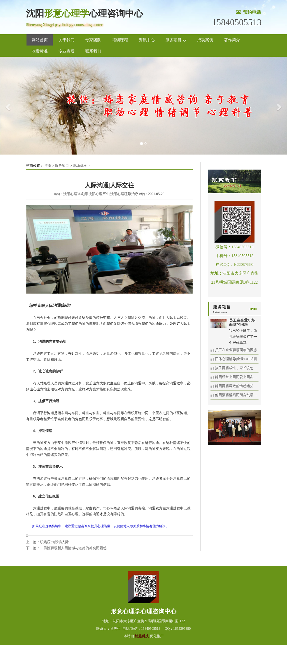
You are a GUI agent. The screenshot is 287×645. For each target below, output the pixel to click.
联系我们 (93, 51)
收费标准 (40, 51)
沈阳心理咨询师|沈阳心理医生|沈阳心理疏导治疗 (100, 194)
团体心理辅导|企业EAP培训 (236, 359)
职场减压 (80, 166)
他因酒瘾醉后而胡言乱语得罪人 (239, 395)
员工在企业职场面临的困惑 (236, 350)
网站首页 (40, 40)
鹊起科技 (142, 636)
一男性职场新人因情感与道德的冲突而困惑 (73, 548)
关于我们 (66, 40)
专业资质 (66, 51)
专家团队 (93, 40)
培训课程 (120, 40)
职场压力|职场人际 (54, 542)
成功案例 (205, 40)
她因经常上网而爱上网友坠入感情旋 (243, 377)
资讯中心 (147, 40)
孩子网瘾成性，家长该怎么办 (237, 368)
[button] (7, 106)
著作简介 (232, 40)
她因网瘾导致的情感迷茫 (234, 386)
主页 (48, 166)
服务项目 (176, 40)
